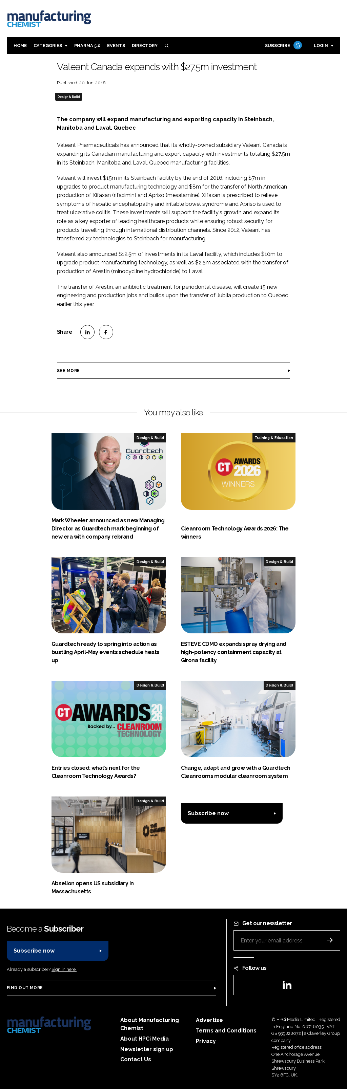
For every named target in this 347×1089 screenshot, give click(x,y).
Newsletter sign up (146, 1049)
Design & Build (69, 97)
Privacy (206, 1041)
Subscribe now (208, 813)
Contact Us (135, 1059)
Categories (48, 45)
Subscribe (282, 46)
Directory (145, 45)
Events (116, 45)
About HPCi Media (144, 1039)
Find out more (25, 987)
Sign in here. (64, 969)
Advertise (209, 1020)
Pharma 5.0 (87, 45)
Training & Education (273, 438)
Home (20, 45)
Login (321, 45)
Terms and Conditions (226, 1030)
